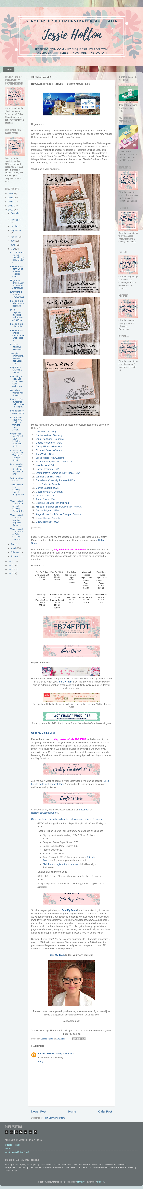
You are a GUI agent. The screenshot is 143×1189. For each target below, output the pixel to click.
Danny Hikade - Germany (49, 446)
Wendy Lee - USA (45, 465)
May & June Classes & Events (16, 370)
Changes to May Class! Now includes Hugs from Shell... (16, 440)
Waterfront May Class (17, 479)
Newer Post (38, 1111)
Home (9, 69)
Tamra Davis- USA (45, 499)
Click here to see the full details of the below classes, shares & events (66, 819)
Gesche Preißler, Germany (49, 492)
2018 (10, 561)
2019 (10, 210)
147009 (101, 599)
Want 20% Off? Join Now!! (17, 1152)
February (15, 552)
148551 (41, 602)
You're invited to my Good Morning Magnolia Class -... (16, 520)
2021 (10, 202)
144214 (71, 599)
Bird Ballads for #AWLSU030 (17, 412)
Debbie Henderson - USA (49, 443)
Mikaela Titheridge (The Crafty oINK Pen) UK (58, 507)
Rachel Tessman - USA (47, 469)
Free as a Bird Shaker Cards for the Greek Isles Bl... (17, 335)
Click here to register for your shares (61, 864)
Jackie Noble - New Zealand (50, 458)
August (14, 237)
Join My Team (64, 681)
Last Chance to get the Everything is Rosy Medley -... (17, 257)
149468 (41, 577)
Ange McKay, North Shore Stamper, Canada (58, 514)
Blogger (100, 1182)
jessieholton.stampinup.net (44, 813)
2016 (10, 569)
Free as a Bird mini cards (16, 325)
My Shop (9, 1148)
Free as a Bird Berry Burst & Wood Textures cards (16, 271)
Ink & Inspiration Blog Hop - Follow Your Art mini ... (16, 315)
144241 (86, 599)
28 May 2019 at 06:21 (65, 1053)
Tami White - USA (45, 454)
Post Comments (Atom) (54, 1118)
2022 (10, 198)
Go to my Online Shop (43, 733)
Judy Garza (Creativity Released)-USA (55, 480)
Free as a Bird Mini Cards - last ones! (17, 303)
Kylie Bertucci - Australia (48, 484)
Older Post (105, 1111)
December (15, 213)
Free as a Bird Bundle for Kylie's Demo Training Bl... (17, 403)
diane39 (80, 1182)
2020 (10, 206)
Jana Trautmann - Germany (50, 439)
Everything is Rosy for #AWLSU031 (17, 294)
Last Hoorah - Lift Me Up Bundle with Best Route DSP (16, 469)
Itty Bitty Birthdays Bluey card (16, 347)
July (13, 241)
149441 (56, 605)
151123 (56, 577)
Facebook (84, 809)
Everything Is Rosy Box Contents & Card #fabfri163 (16, 381)
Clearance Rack (12, 1145)
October (15, 226)
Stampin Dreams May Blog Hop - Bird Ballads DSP (17, 358)
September (16, 230)
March (14, 548)
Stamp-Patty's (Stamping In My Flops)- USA (58, 473)
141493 (101, 585)
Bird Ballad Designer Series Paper (72, 575)
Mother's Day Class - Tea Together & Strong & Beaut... (16, 455)
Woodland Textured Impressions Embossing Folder (86, 577)
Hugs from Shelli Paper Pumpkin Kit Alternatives (17, 284)
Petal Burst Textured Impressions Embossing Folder (101, 577)
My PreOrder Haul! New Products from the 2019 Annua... (16, 423)
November (15, 220)
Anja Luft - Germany (46, 431)
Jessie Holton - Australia (48, 518)
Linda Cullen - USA (45, 495)
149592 (71, 580)
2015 (10, 573)
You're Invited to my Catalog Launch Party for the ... (17, 491)
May (13, 249)
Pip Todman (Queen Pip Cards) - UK (54, 461)
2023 (10, 193)
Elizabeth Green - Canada (49, 450)
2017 (10, 565)
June (13, 245)
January (15, 556)
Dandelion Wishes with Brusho (17, 393)
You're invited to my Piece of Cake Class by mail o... (16, 534)
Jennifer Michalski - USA (48, 476)
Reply (40, 1061)
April (13, 544)
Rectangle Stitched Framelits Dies (42, 597)
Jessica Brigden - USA (47, 510)
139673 (86, 585)
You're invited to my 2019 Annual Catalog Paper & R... (17, 506)
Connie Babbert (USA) (47, 488)
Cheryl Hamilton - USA (47, 522)
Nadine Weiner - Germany (49, 435)
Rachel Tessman (46, 1053)
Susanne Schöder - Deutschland (52, 503)
